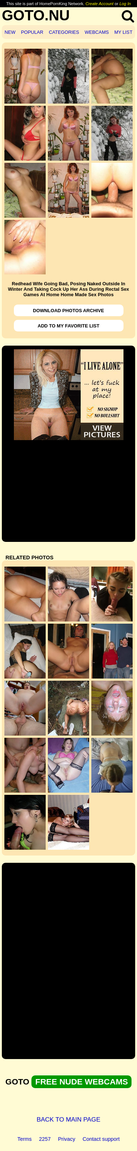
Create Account (99, 3)
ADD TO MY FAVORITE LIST (68, 326)
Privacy (66, 1139)
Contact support (101, 1139)
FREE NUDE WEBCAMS (81, 1081)
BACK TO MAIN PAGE (68, 1119)
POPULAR (32, 32)
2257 (45, 1139)
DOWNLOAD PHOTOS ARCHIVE (68, 310)
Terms (25, 1139)
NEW (10, 32)
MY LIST (123, 32)
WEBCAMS (97, 32)
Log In (125, 3)
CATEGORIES (64, 32)
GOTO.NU (36, 15)
